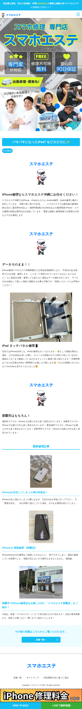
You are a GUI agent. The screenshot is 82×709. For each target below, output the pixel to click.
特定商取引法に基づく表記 (56, 677)
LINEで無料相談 (61, 705)
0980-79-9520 (20, 705)
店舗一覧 (17, 677)
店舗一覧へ (41, 639)
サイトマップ (33, 677)
